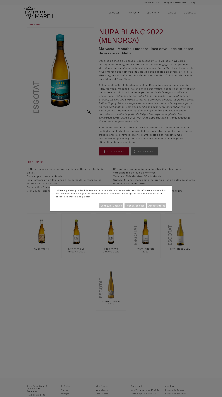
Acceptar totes (156, 205)
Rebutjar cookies (135, 205)
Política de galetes (80, 196)
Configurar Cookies (111, 205)
